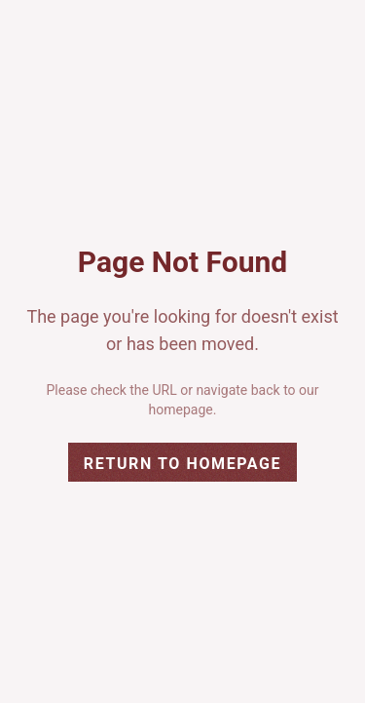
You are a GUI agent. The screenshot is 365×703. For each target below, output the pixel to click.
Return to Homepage (182, 463)
